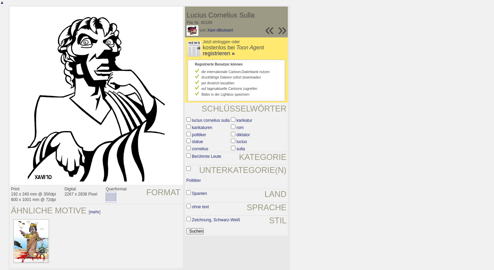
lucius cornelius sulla (211, 120)
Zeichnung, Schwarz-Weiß (216, 220)
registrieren (219, 53)
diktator (243, 134)
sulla (240, 148)
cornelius (200, 148)
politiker (199, 134)
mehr (94, 212)
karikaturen (202, 127)
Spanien (199, 193)
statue (197, 141)
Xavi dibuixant (220, 30)
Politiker (193, 180)
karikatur (244, 120)
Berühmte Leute (206, 156)
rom (240, 127)
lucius (241, 141)
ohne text (200, 206)
